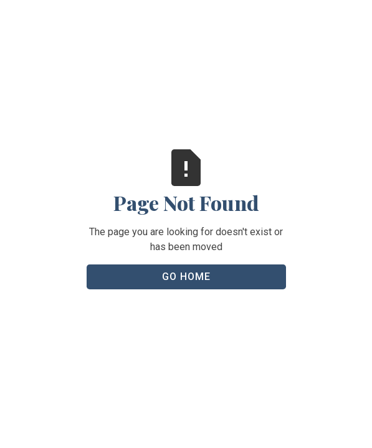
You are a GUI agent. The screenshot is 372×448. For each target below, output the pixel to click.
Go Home (186, 276)
